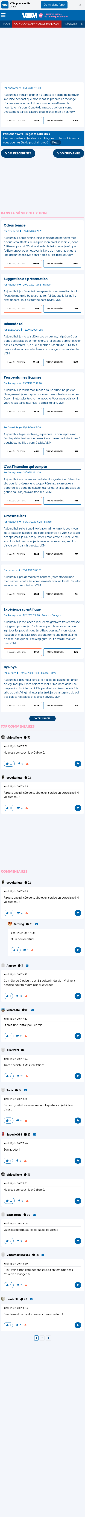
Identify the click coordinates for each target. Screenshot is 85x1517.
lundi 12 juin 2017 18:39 (16, 1264)
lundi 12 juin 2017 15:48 (16, 1143)
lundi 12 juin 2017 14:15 (15, 974)
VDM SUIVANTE (68, 153)
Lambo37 (13, 1299)
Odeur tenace (14, 225)
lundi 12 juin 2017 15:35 (15, 1099)
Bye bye (10, 667)
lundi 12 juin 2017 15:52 (15, 746)
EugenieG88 (15, 1134)
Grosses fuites (15, 516)
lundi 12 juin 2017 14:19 (15, 1019)
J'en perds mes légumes (22, 378)
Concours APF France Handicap (36, 24)
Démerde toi (13, 324)
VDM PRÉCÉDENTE (18, 153)
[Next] (48, 1338)
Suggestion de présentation (26, 279)
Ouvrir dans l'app (54, 5)
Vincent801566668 (19, 1255)
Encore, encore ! (42, 719)
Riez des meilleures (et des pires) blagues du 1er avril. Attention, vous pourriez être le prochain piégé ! (42, 139)
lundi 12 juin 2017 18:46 (16, 1308)
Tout (6, 24)
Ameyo (11, 966)
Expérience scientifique (22, 609)
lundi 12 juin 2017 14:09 (16, 786)
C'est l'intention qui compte (25, 467)
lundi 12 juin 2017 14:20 (23, 933)
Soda (10, 1090)
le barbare (13, 1010)
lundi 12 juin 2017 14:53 (16, 1059)
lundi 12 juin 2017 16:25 (16, 1223)
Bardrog (19, 924)
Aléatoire (70, 24)
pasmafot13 (14, 1215)
